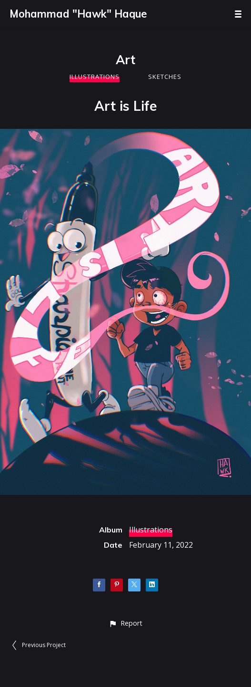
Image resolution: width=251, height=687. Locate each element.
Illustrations (95, 76)
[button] (125, 623)
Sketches (164, 76)
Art (125, 60)
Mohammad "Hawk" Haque (78, 14)
